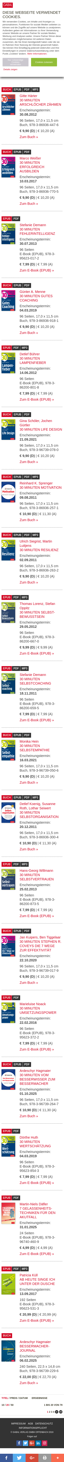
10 (3, 1405)
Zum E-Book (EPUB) (35, 270)
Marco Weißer (30, 158)
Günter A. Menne (32, 292)
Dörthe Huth (29, 1137)
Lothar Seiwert (40, 808)
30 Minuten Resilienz (39, 550)
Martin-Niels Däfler (34, 1204)
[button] (6, 1458)
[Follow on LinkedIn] (38, 1443)
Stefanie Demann (33, 225)
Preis (13, 1398)
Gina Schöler (29, 421)
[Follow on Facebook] (19, 1443)
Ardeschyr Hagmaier (35, 1071)
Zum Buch (27, 137)
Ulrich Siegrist (30, 541)
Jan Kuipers (29, 937)
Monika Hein (29, 741)
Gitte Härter (28, 96)
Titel (5, 1398)
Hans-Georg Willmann (36, 870)
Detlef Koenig (30, 804)
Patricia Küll (29, 1275)
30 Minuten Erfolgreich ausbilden (32, 167)
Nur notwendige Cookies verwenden (15, 62)
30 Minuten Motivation (41, 487)
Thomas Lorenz (31, 604)
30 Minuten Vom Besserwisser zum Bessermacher (37, 1079)
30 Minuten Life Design (41, 429)
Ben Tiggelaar (50, 937)
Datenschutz (44, 1423)
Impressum (18, 1423)
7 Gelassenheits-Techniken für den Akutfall (37, 1213)
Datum (23, 1398)
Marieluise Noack (33, 1004)
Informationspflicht (33, 1427)
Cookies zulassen (44, 62)
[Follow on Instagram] (44, 1443)
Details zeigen (10, 69)
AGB (30, 1423)
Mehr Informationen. (37, 53)
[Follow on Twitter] (25, 1443)
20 (7, 1405)
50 (12, 1405)
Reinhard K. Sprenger (36, 483)
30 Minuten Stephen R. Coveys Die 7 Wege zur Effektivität (40, 946)
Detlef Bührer (30, 354)
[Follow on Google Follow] (32, 1443)
